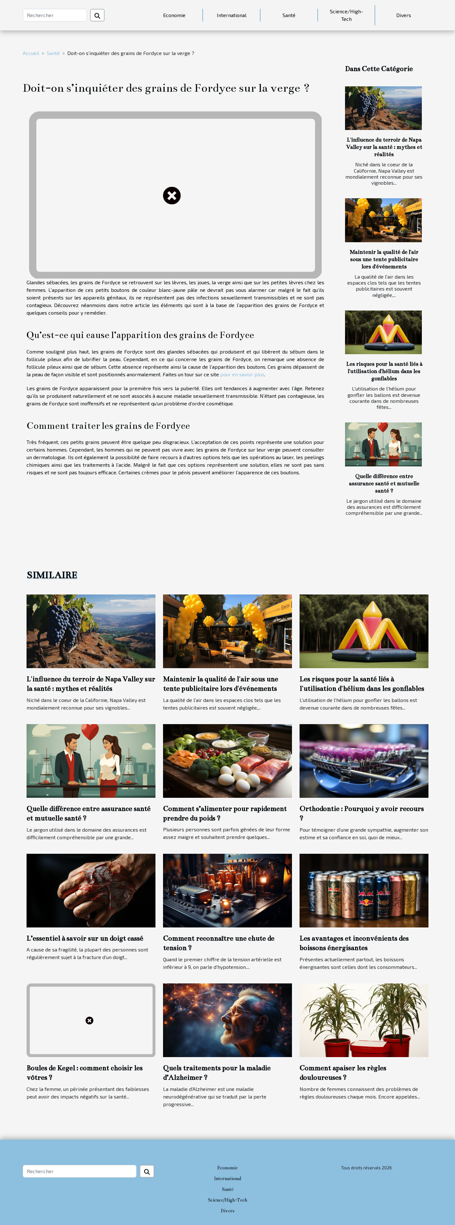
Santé (288, 15)
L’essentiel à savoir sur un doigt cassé (85, 938)
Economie (174, 15)
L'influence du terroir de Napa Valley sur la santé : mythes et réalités (384, 147)
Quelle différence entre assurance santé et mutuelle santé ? (384, 483)
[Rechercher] (55, 15)
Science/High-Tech (346, 15)
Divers (403, 15)
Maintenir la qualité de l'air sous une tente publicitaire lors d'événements (384, 259)
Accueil (31, 53)
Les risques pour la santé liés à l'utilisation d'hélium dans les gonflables (384, 371)
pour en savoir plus (242, 374)
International (231, 15)
